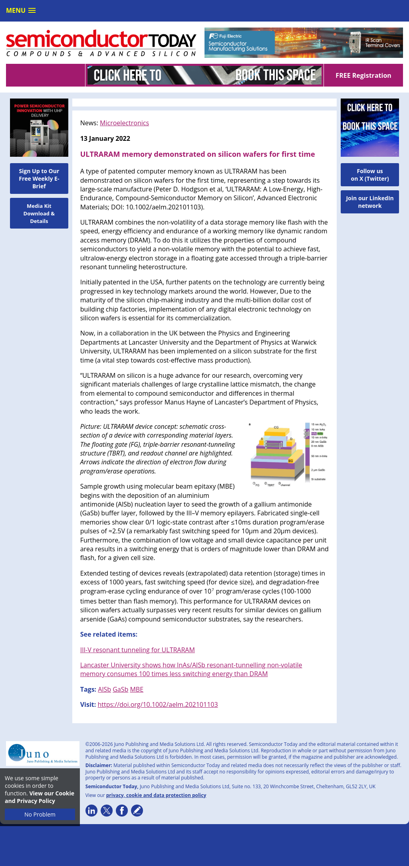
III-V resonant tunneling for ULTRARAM (137, 649)
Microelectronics (124, 122)
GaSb (120, 689)
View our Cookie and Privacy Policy (39, 797)
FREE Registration (363, 75)
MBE (136, 689)
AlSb (104, 689)
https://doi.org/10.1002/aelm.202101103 (157, 704)
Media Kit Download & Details (39, 213)
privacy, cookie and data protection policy (156, 795)
